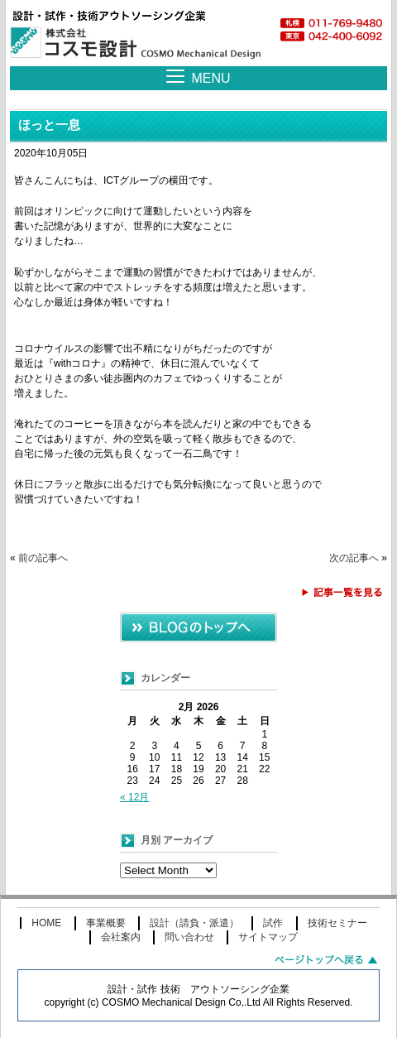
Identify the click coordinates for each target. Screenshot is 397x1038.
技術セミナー (337, 923)
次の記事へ (354, 558)
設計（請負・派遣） (194, 923)
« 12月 (134, 797)
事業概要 (106, 923)
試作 (273, 923)
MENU (210, 78)
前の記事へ (43, 558)
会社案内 (121, 937)
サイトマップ (268, 937)
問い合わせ (189, 937)
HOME (46, 923)
